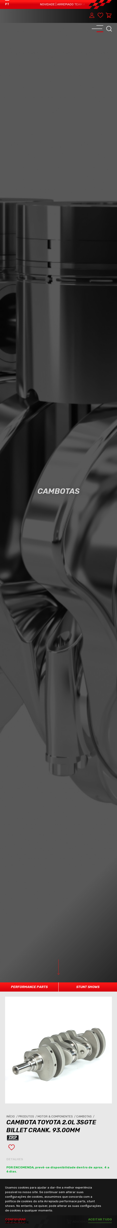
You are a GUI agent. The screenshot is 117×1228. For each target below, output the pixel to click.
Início (12, 1116)
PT (7, 4)
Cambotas (85, 1116)
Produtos (27, 1116)
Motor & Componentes (56, 1116)
